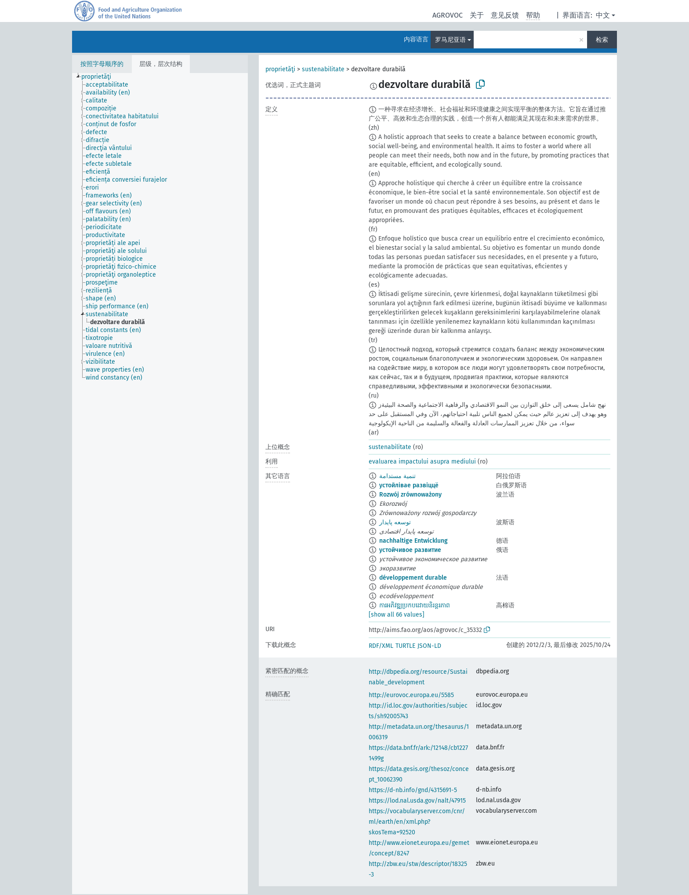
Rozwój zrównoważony (410, 494)
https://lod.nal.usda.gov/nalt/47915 (417, 800)
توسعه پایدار (395, 522)
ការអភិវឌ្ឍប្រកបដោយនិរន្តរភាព (414, 605)
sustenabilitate (323, 69)
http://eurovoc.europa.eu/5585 (411, 695)
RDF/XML (381, 646)
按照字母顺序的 (101, 64)
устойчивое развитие (410, 550)
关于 (477, 15)
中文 (603, 15)
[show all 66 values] (396, 614)
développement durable (413, 577)
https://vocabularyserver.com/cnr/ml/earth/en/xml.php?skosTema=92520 (417, 821)
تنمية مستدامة (397, 476)
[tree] (160, 483)
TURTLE (405, 646)
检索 (602, 40)
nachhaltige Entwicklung (413, 540)
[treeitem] (100, 77)
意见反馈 (505, 15)
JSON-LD (429, 646)
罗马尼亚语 (450, 40)
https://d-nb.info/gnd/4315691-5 (413, 790)
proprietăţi (280, 69)
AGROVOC (447, 15)
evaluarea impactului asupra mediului (422, 461)
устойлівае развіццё (409, 485)
